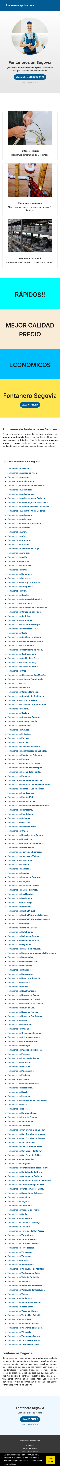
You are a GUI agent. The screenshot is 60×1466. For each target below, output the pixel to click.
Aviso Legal (30, 1445)
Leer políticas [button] (10, 1464)
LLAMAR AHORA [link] (30, 405)
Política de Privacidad (30, 1452)
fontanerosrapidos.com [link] (20, 5)
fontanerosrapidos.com (31, 1441)
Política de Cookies (30, 1448)
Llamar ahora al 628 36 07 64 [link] (30, 77)
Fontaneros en (18, 468)
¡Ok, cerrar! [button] (51, 1459)
